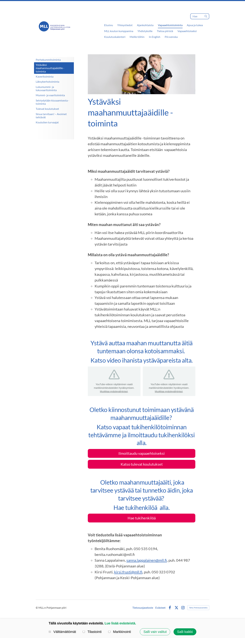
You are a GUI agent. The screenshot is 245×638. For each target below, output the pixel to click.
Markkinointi (119, 632)
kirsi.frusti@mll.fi (128, 572)
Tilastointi (92, 632)
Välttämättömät (62, 632)
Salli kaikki (185, 632)
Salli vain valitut (155, 632)
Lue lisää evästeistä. (120, 623)
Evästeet (160, 607)
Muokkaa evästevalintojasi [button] (114, 391)
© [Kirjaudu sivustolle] (37, 607)
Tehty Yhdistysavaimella (198, 608)
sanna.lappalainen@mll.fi (146, 560)
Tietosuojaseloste (142, 607)
